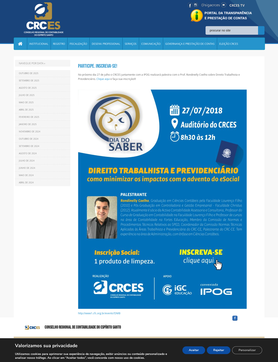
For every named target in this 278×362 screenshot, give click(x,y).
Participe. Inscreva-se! (97, 66)
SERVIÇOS (131, 43)
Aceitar (194, 350)
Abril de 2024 (26, 182)
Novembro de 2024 (29, 131)
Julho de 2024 (27, 160)
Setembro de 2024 (29, 146)
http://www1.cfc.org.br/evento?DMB (99, 313)
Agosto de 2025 (28, 88)
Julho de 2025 (27, 95)
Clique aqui (103, 79)
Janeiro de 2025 (28, 124)
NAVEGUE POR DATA (31, 63)
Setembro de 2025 (29, 80)
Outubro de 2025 (28, 73)
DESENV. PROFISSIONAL (106, 43)
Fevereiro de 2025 (29, 117)
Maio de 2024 (26, 175)
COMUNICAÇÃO (151, 43)
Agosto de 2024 (28, 153)
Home (20, 44)
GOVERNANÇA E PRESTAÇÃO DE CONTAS (190, 43)
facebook (245, 321)
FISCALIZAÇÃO (78, 43)
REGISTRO (59, 43)
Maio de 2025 (26, 102)
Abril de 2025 (26, 109)
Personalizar (247, 350)
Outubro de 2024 (28, 139)
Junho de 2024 (27, 168)
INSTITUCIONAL (38, 43)
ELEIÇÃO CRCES (228, 43)
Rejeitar (218, 350)
